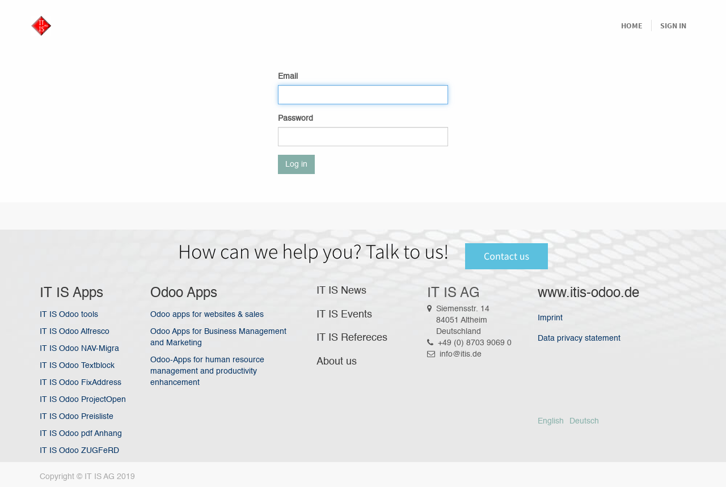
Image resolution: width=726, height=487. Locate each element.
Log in (296, 164)
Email (288, 77)
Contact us (506, 255)
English (551, 421)
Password (295, 118)
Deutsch (584, 421)
